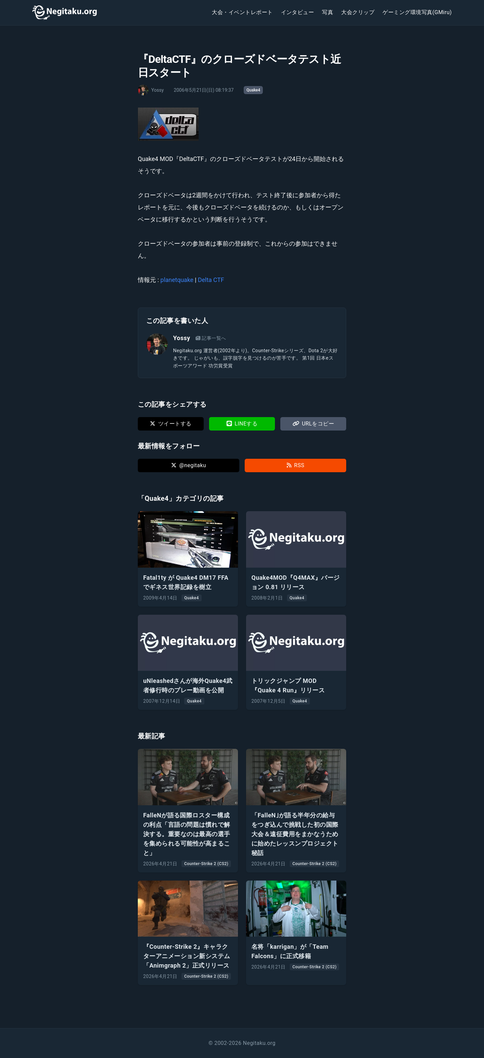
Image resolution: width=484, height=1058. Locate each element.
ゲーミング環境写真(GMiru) (417, 12)
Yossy (181, 337)
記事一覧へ (211, 338)
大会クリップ (357, 12)
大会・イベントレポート (242, 12)
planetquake (176, 279)
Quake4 (253, 90)
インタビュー (297, 12)
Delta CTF (211, 279)
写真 (327, 12)
